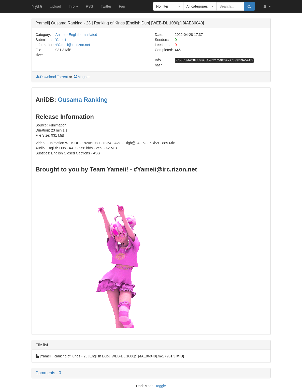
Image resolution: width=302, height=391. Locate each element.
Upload (55, 6)
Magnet (81, 77)
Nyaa (37, 6)
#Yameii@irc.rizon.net (72, 45)
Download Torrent (52, 77)
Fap (122, 6)
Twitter (106, 6)
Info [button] (73, 6)
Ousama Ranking (83, 99)
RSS (89, 6)
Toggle (160, 386)
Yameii (60, 40)
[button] (267, 6)
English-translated (83, 35)
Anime (60, 35)
